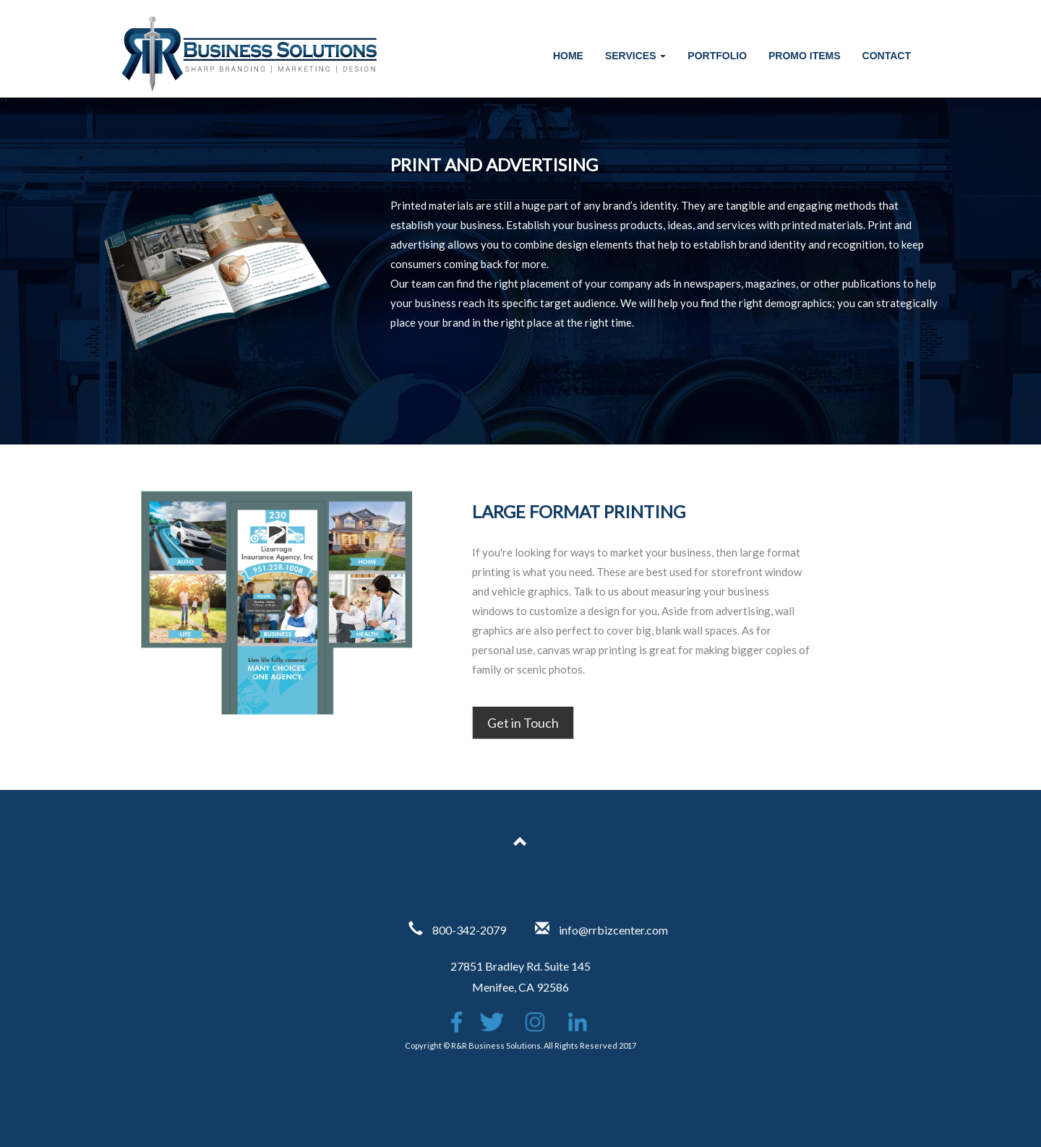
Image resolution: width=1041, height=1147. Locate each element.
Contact (886, 55)
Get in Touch (523, 723)
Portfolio (717, 55)
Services (635, 55)
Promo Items (804, 55)
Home (568, 55)
